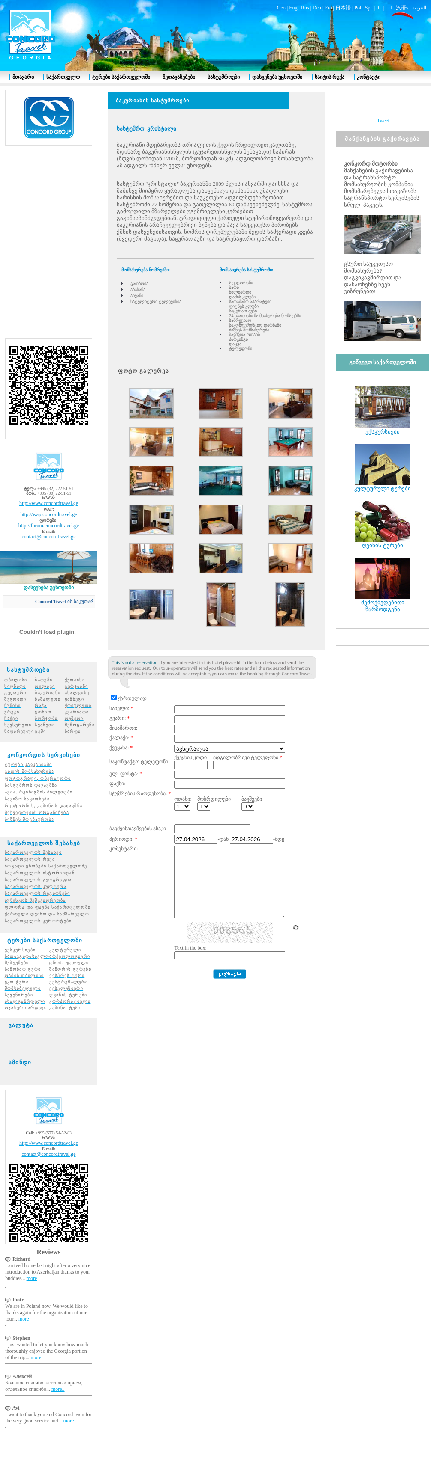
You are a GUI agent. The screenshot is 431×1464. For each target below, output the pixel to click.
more (32, 1263)
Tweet (383, 105)
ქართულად (132, 683)
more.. (58, 1374)
